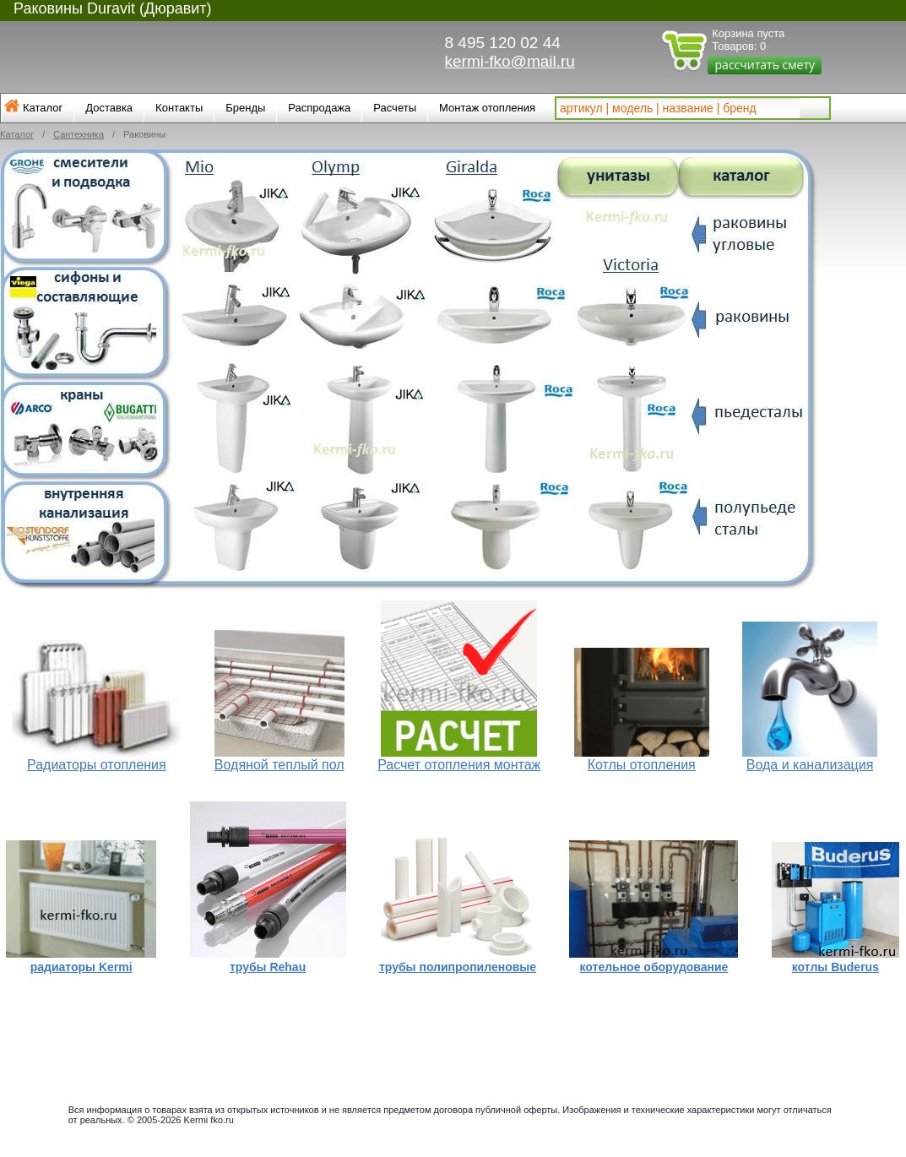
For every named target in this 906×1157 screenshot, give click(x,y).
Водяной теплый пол (279, 765)
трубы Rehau (268, 967)
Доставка (109, 107)
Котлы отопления (642, 765)
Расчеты (394, 107)
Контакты (179, 107)
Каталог (42, 107)
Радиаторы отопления (96, 765)
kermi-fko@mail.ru (510, 61)
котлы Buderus (835, 967)
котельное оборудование (654, 967)
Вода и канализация (810, 765)
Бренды (245, 107)
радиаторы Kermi (81, 967)
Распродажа (319, 107)
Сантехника (78, 134)
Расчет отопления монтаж (458, 765)
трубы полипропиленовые (457, 967)
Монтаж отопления (487, 107)
